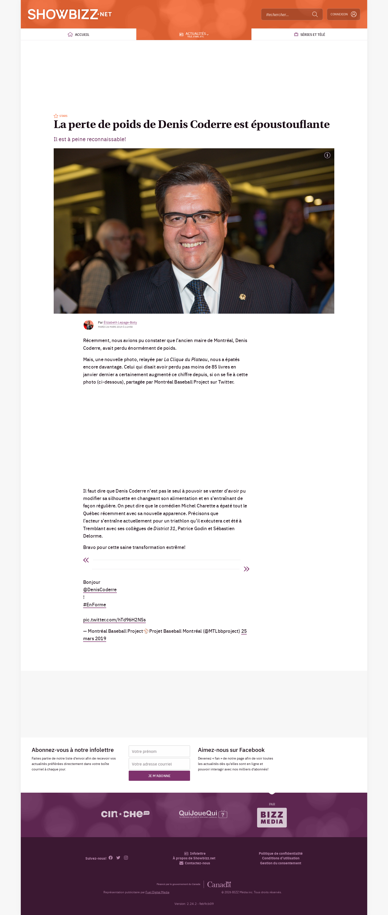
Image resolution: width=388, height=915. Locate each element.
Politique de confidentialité (281, 853)
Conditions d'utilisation (280, 858)
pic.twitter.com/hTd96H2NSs (114, 619)
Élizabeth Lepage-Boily (120, 322)
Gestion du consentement (280, 862)
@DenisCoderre (100, 589)
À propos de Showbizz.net (194, 858)
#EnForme (94, 604)
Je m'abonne (159, 775)
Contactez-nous (194, 863)
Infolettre (195, 853)
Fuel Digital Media (157, 892)
